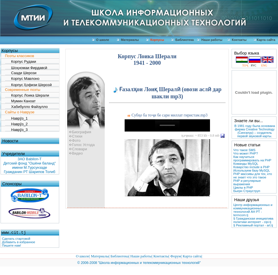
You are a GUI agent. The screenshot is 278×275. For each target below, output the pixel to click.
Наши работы (209, 39)
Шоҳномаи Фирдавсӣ (26, 67)
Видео (76, 153)
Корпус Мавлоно (22, 78)
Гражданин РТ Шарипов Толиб (29, 172)
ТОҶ (245, 65)
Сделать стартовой (16, 238)
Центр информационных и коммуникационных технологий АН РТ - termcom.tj (252, 210)
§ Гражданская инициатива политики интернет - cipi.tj (253, 220)
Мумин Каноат (20, 101)
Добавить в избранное (18, 242)
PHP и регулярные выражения (247, 182)
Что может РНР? (245, 153)
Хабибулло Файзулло (26, 107)
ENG (262, 65)
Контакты (237, 39)
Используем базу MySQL (251, 170)
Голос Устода (82, 145)
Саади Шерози (20, 73)
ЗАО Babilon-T (30, 159)
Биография (80, 132)
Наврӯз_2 (16, 124)
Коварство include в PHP (251, 167)
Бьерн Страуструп (246, 191)
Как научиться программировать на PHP (252, 158)
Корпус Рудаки (20, 61)
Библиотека (182, 39)
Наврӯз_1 (16, 118)
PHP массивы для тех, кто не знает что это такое (252, 175)
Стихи (75, 136)
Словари (78, 149)
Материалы (128, 39)
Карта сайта (192, 256)
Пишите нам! (11, 245)
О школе (100, 39)
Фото (75, 140)
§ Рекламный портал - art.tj (253, 225)
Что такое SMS (244, 150)
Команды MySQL (245, 163)
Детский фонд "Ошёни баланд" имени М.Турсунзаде (29, 165)
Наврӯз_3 (16, 129)
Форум (175, 256)
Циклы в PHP (243, 187)
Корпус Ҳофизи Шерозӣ (28, 84)
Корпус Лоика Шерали (27, 95)
